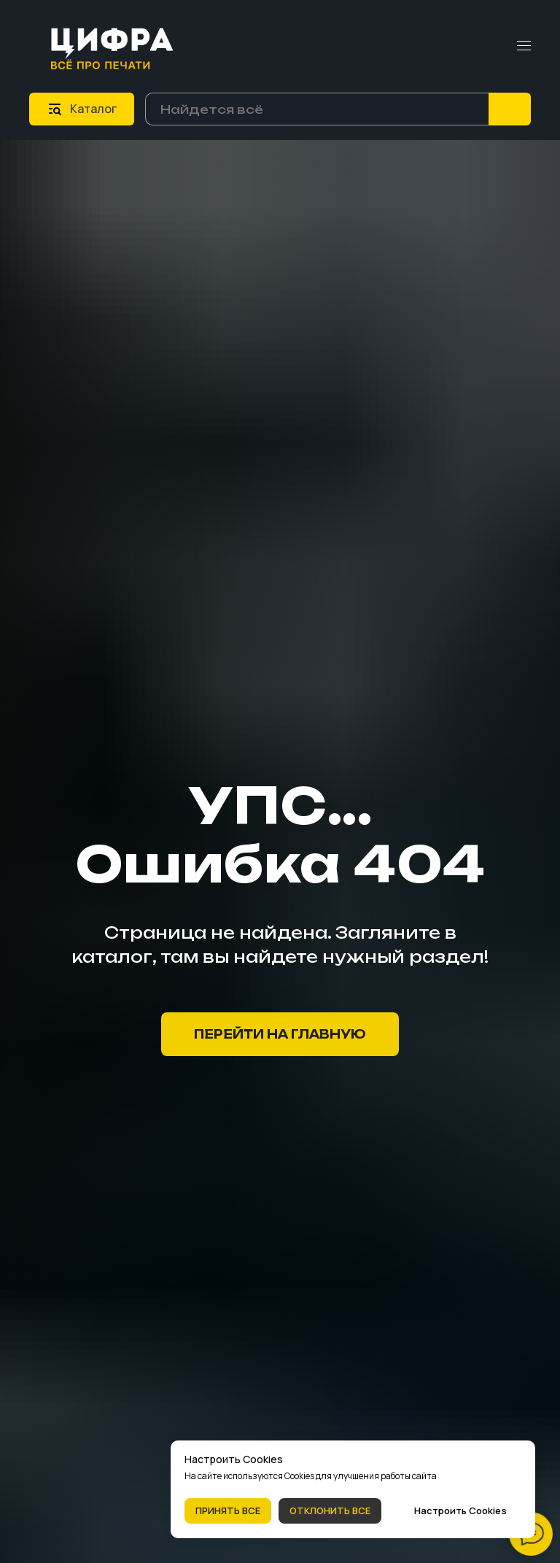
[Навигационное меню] (524, 46)
